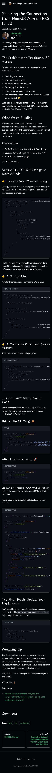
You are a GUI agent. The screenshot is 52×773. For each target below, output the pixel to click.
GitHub (31, 759)
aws (10, 723)
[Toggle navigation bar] (4, 3)
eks (16, 723)
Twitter (21, 759)
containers (24, 723)
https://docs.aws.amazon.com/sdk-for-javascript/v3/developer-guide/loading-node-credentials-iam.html (25, 696)
